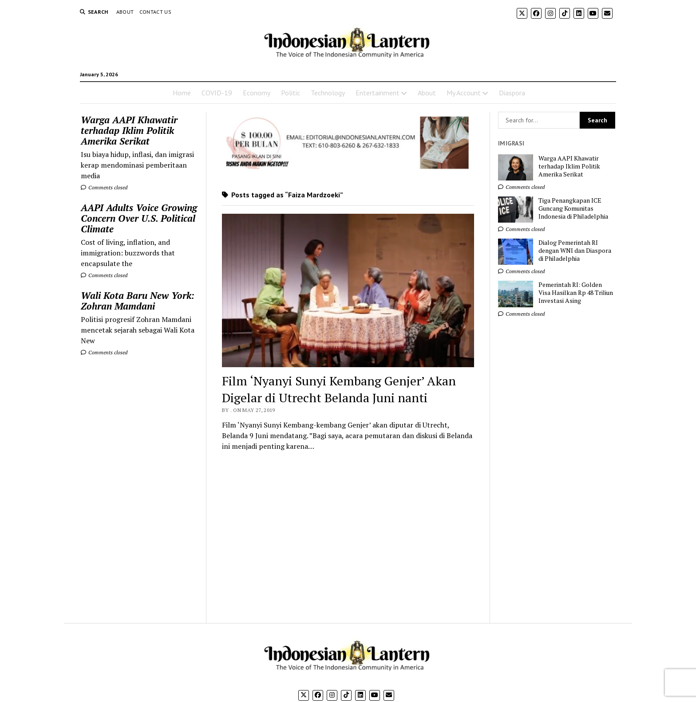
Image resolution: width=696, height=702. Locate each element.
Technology (328, 92)
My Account (464, 92)
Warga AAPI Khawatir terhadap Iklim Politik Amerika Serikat (129, 130)
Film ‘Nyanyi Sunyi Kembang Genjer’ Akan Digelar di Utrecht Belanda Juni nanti (339, 389)
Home (182, 92)
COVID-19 (217, 92)
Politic (290, 92)
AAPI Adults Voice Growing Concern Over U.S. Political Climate (139, 218)
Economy (256, 92)
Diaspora (512, 92)
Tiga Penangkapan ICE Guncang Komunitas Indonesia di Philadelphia (573, 208)
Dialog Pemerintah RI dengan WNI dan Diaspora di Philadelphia (574, 251)
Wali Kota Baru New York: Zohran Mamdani (137, 300)
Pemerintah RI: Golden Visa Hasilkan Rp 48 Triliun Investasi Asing (575, 293)
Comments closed (104, 187)
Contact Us (155, 11)
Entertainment (377, 92)
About (125, 11)
